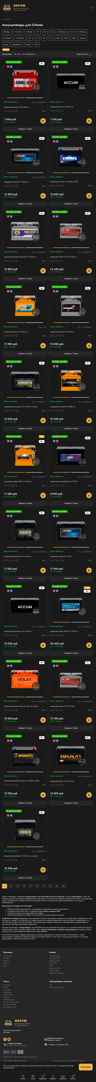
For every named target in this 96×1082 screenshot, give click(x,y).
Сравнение (63, 1077)
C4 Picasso (20, 38)
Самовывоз (7, 992)
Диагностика (8, 995)
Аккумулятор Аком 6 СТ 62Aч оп (16, 332)
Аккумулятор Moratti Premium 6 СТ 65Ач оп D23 (21, 781)
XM (36, 44)
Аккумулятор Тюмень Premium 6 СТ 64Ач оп (20, 257)
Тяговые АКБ (53, 970)
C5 (30, 38)
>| (63, 886)
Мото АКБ (53, 963)
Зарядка (6, 997)
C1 (38, 32)
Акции (5, 963)
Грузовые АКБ (54, 961)
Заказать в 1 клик (25, 129)
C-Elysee (29, 32)
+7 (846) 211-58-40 (14, 1044)
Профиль (53, 1077)
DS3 (58, 38)
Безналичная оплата (10, 1002)
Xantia (28, 44)
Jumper (82, 38)
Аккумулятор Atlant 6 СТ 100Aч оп (16, 182)
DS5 (73, 38)
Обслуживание (8, 1000)
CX (51, 38)
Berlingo (7, 32)
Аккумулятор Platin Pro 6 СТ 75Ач (62, 706)
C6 (37, 38)
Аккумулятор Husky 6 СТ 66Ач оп (62, 332)
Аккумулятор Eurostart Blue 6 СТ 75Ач (63, 481)
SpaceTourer (17, 44)
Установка (6, 985)
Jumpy (6, 44)
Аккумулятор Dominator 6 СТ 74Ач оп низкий (20, 407)
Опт (50, 985)
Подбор (6, 19)
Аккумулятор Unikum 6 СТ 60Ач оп (16, 107)
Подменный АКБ (9, 1004)
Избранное (42, 1077)
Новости (6, 961)
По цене (17, 54)
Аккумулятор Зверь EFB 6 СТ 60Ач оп (18, 481)
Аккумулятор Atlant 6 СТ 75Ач (61, 556)
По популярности (28, 54)
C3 (52, 32)
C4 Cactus (7, 38)
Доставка (6, 990)
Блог (5, 966)
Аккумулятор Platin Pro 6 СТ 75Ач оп (63, 257)
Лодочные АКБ (55, 968)
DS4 (66, 38)
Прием (5, 987)
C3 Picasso (62, 32)
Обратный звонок (53, 1040)
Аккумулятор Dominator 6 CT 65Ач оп (17, 556)
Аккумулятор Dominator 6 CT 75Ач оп (17, 631)
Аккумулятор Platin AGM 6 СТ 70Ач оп (64, 631)
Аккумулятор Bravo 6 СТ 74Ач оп (62, 781)
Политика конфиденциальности (25, 1057)
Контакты (6, 958)
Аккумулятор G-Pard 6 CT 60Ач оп (62, 407)
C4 (71, 32)
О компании (7, 956)
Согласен (86, 1067)
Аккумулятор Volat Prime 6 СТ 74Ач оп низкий (21, 706)
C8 (44, 38)
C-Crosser (18, 32)
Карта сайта (7, 1057)
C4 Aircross (81, 32)
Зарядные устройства (57, 973)
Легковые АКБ (54, 958)
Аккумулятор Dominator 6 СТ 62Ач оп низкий (20, 856)
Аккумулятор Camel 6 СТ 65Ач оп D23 (64, 182)
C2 (45, 32)
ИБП (51, 966)
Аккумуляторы (54, 956)
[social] (5, 1039)
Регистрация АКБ (9, 1007)
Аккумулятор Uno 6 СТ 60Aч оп (61, 107)
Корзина (73, 1077)
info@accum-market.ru (55, 1038)
